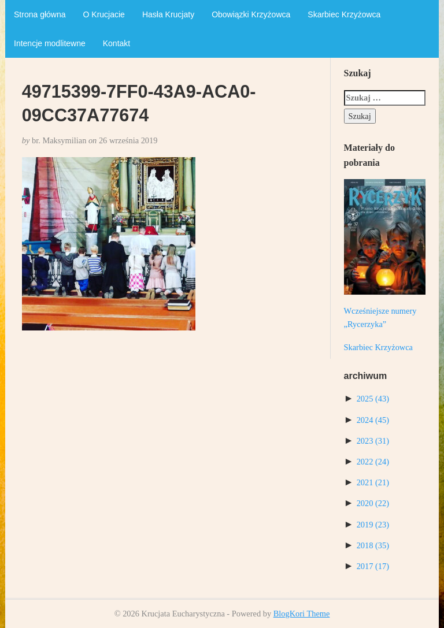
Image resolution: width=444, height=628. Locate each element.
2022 (373, 461)
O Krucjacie (104, 14)
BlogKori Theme (301, 613)
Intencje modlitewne (50, 43)
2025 (373, 398)
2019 (373, 524)
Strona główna (40, 14)
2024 (373, 420)
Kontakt (116, 43)
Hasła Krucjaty (168, 14)
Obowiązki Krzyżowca (251, 14)
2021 (373, 482)
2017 (373, 566)
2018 (373, 545)
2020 (373, 503)
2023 (373, 440)
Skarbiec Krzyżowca (344, 14)
